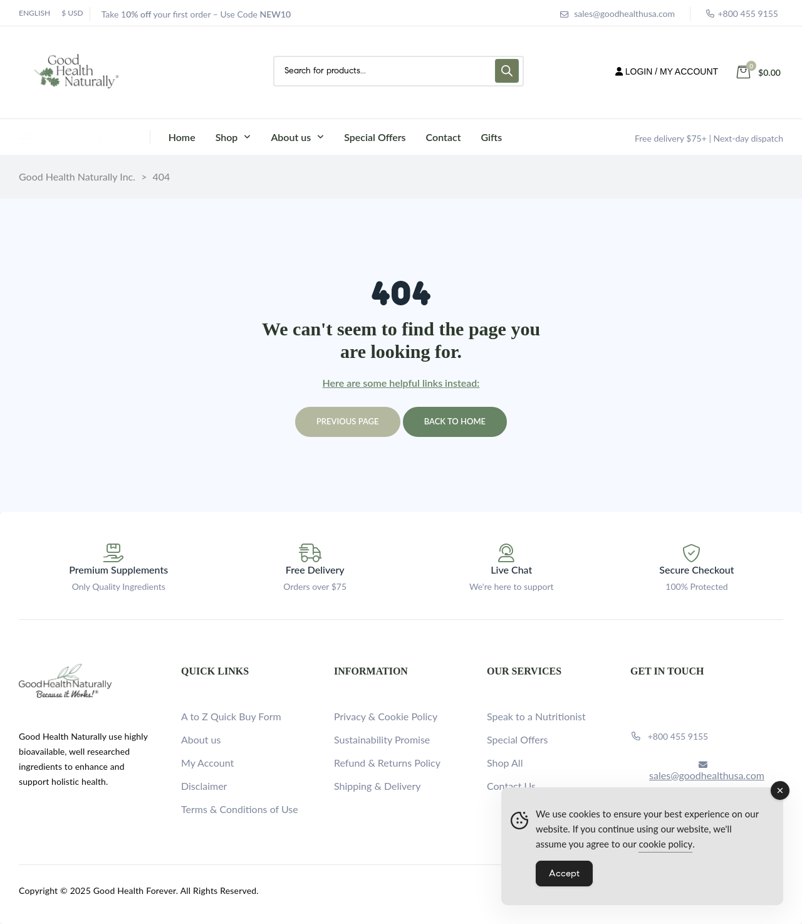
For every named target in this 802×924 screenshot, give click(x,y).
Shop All (505, 763)
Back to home (455, 421)
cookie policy (665, 843)
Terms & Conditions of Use (239, 809)
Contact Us (511, 786)
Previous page (347, 421)
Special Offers (517, 739)
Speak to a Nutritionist (536, 716)
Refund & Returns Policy (387, 763)
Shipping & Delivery (377, 786)
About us (201, 739)
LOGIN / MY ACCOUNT (666, 71)
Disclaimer (204, 786)
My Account (207, 763)
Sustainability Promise (382, 739)
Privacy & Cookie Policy (385, 716)
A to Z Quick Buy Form (231, 716)
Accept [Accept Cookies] (564, 873)
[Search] (507, 71)
